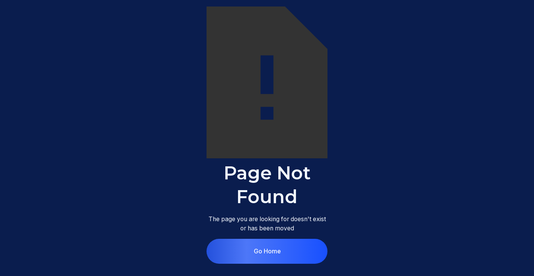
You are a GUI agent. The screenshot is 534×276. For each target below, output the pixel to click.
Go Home (267, 251)
